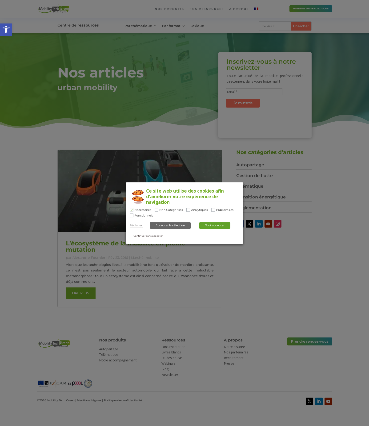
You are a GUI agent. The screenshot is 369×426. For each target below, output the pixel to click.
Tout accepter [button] (215, 225)
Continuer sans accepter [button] (148, 235)
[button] (6, 29)
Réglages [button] (136, 225)
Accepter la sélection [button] (170, 225)
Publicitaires (224, 210)
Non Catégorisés (171, 210)
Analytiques (199, 210)
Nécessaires (142, 210)
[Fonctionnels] (131, 215)
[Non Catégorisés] (156, 210)
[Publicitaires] (213, 210)
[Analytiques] (188, 210)
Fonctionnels (143, 215)
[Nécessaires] (131, 210)
